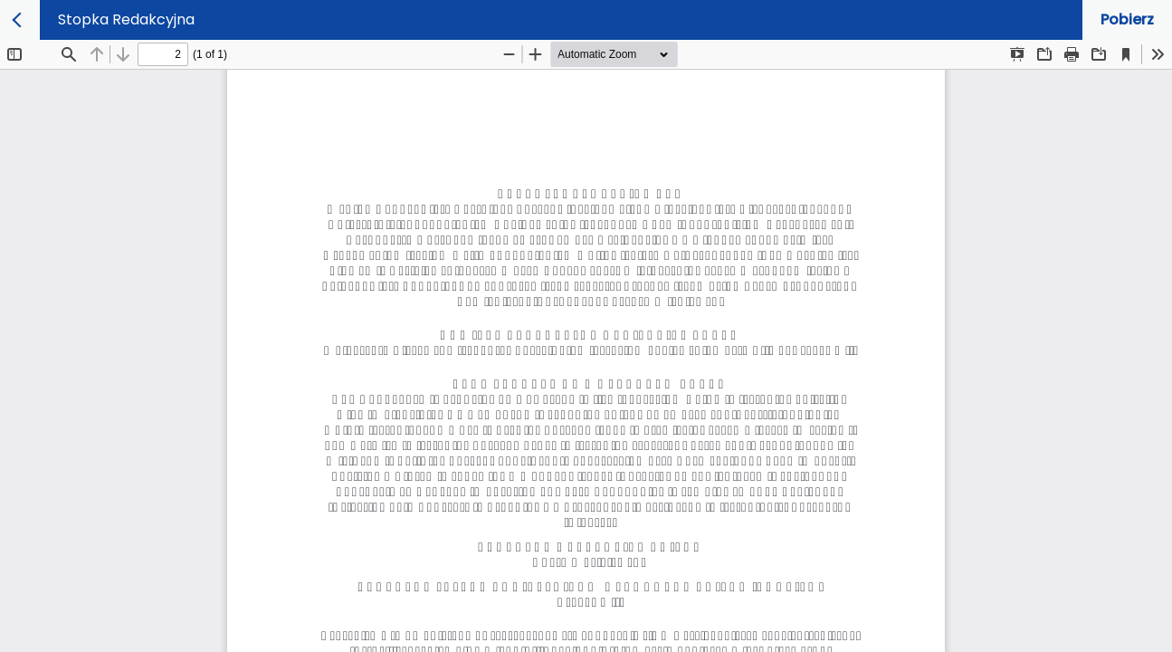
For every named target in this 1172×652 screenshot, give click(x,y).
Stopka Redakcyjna (126, 19)
